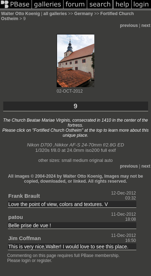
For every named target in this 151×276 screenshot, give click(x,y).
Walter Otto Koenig (20, 13)
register (44, 260)
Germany (83, 13)
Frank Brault (24, 196)
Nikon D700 (39, 145)
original (96, 160)
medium (80, 160)
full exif (108, 150)
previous (129, 25)
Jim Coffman (24, 238)
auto (108, 160)
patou (15, 217)
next (145, 25)
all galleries (55, 13)
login (26, 260)
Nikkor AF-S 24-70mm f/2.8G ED (89, 145)
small (66, 160)
